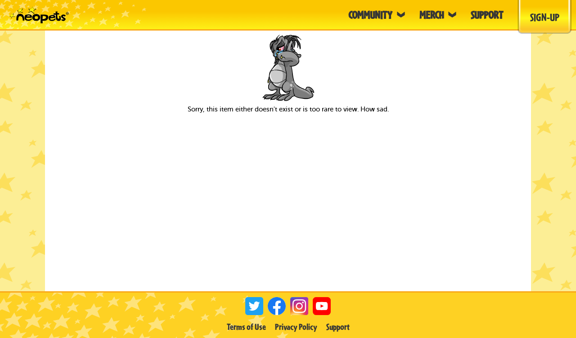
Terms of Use (246, 326)
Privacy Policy (296, 326)
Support (338, 326)
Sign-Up (544, 17)
